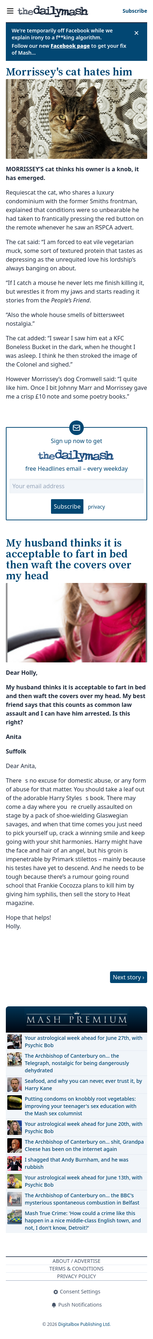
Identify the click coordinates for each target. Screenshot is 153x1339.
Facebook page (70, 45)
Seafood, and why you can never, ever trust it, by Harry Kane (83, 1084)
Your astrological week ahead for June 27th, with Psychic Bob (83, 1041)
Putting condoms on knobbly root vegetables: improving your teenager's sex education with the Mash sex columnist (80, 1106)
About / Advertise (76, 1260)
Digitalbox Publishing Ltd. (84, 1324)
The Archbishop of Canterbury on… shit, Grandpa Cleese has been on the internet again (84, 1145)
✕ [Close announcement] (136, 32)
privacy (96, 506)
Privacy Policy (76, 1276)
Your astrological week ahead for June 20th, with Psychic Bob (83, 1127)
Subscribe (67, 506)
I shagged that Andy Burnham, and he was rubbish (77, 1163)
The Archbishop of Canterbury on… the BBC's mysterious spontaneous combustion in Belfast (82, 1199)
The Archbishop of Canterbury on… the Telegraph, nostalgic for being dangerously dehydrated (77, 1063)
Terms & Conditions (76, 1268)
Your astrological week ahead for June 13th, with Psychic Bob (83, 1181)
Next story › (128, 977)
